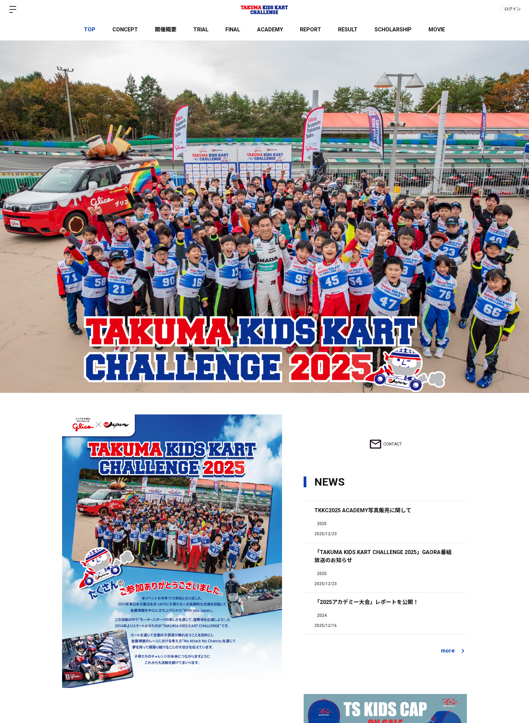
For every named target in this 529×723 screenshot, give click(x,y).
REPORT (310, 29)
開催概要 (165, 29)
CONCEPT (125, 29)
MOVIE (436, 29)
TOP (89, 29)
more (454, 651)
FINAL (232, 29)
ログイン (509, 9)
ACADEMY (270, 29)
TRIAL (200, 29)
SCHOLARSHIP (393, 29)
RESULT (348, 29)
